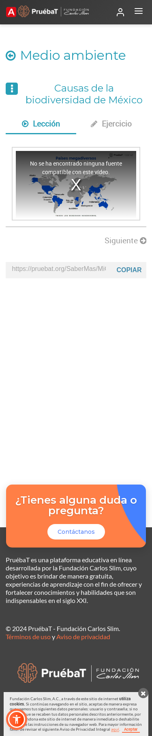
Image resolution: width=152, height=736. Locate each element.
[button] (16, 719)
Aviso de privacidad (83, 636)
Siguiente (125, 240)
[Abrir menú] (138, 12)
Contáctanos (76, 531)
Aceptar (131, 729)
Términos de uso (28, 636)
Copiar (128, 269)
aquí (115, 729)
